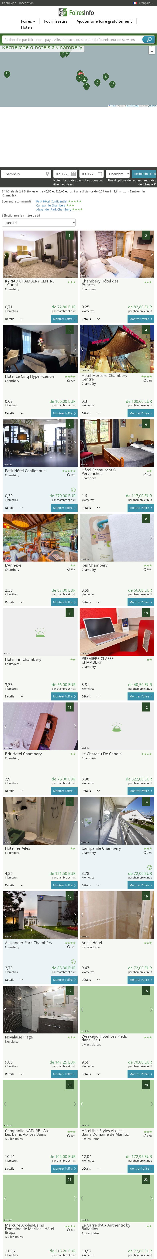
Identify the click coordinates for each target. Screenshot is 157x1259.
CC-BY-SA (152, 106)
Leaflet (112, 106)
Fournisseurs (55, 21)
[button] (78, 73)
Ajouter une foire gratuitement (104, 21)
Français (146, 3)
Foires (28, 21)
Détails (14, 319)
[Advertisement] (79, 137)
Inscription (26, 3)
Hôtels (26, 27)
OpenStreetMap (133, 106)
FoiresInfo (79, 12)
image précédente (5, 254)
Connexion (9, 3)
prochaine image (75, 254)
